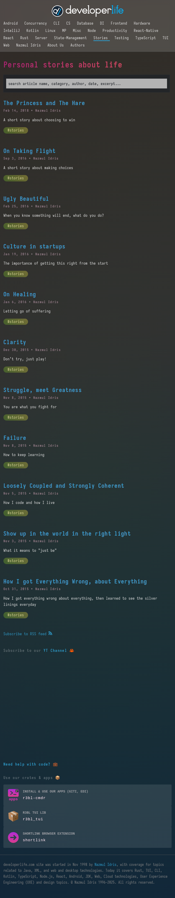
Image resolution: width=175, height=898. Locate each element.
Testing (122, 37)
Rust (25, 37)
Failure (14, 437)
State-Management (71, 37)
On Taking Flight (29, 151)
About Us (56, 45)
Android (11, 23)
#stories (16, 130)
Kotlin (33, 30)
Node (93, 30)
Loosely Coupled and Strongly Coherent (63, 485)
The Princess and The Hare (44, 103)
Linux (51, 30)
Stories (101, 37)
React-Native (146, 30)
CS (69, 23)
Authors (77, 45)
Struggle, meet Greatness (42, 390)
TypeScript (146, 37)
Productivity (116, 30)
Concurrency (36, 23)
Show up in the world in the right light (67, 533)
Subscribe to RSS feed (27, 633)
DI (103, 23)
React (9, 37)
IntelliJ (12, 30)
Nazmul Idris (29, 45)
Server (42, 37)
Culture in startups (34, 246)
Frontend (120, 23)
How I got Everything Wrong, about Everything (75, 581)
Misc (78, 30)
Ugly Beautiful (26, 198)
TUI (165, 37)
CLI (58, 23)
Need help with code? (27, 764)
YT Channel (55, 650)
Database (86, 23)
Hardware (142, 23)
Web (7, 45)
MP (65, 30)
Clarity (14, 342)
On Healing (19, 294)
